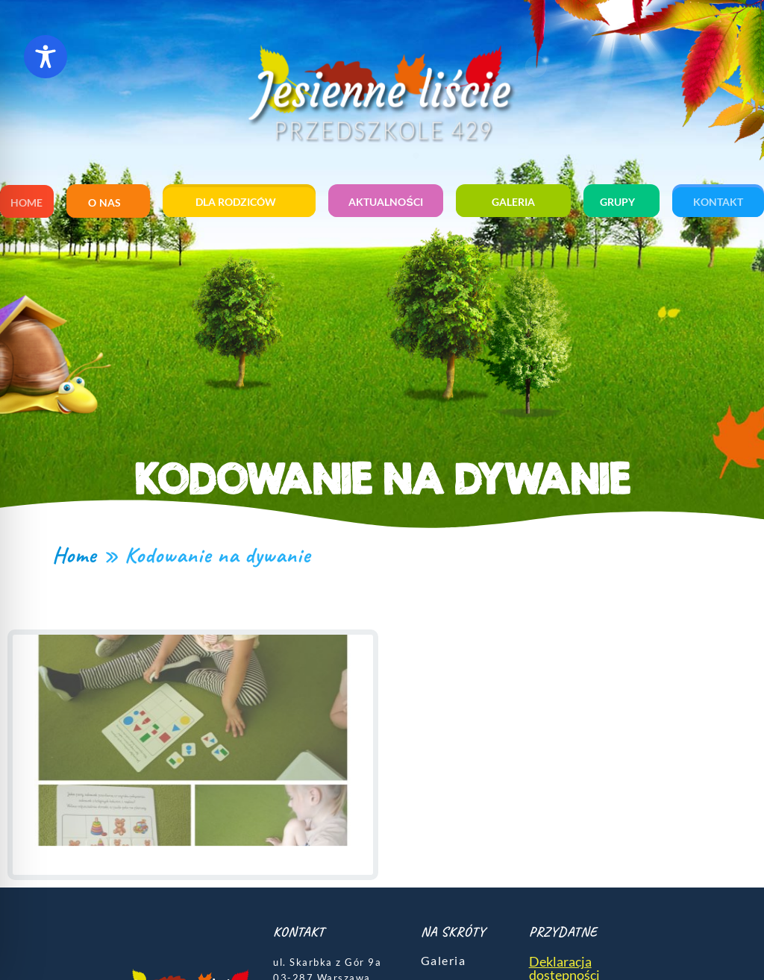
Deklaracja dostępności (564, 958)
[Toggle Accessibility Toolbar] (45, 57)
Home (26, 202)
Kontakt (718, 201)
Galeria (513, 201)
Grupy (621, 202)
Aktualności (385, 201)
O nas (108, 202)
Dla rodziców (239, 202)
